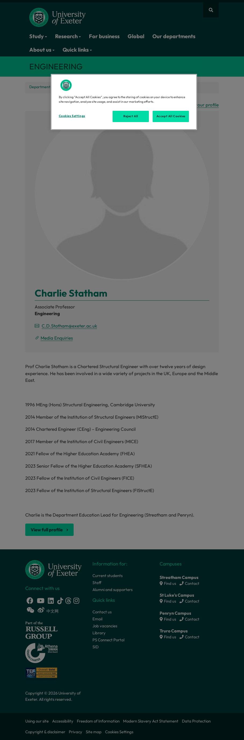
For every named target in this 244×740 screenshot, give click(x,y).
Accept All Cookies (170, 116)
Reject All (130, 116)
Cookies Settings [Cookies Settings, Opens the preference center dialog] (72, 116)
